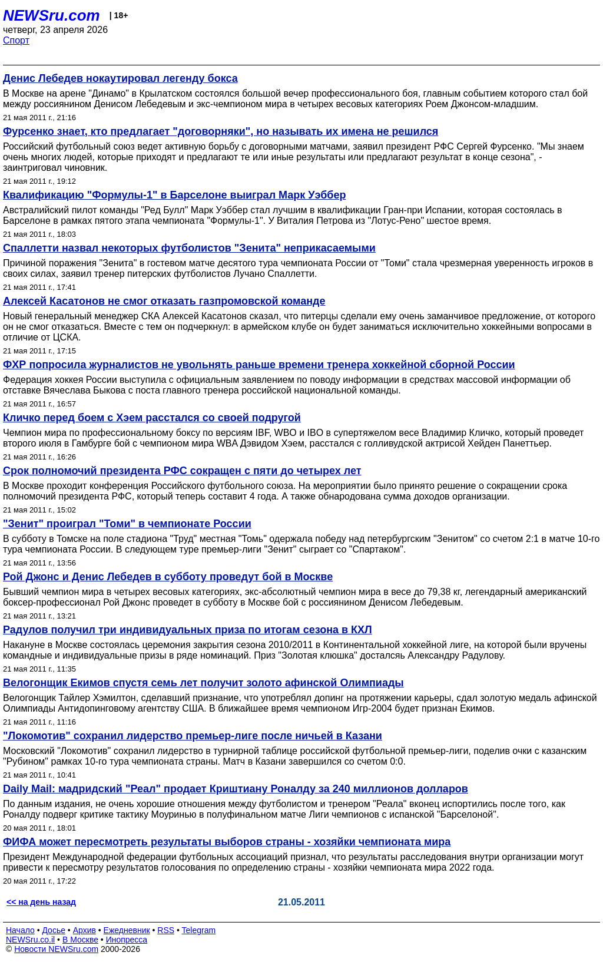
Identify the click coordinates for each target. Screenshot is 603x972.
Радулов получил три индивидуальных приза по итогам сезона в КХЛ (187, 630)
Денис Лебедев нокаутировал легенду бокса (120, 78)
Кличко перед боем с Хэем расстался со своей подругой (152, 418)
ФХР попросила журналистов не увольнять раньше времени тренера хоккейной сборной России (259, 365)
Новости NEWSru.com (56, 949)
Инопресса (127, 939)
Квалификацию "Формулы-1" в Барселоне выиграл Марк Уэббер (174, 195)
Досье (53, 930)
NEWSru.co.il (30, 939)
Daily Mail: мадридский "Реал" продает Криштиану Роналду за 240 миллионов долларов (235, 789)
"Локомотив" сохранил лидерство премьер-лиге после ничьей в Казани (192, 736)
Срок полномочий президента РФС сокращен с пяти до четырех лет (182, 471)
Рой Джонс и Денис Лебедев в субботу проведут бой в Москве (168, 577)
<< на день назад (41, 902)
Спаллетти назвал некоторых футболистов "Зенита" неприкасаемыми (189, 248)
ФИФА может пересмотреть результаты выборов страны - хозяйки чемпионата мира (226, 842)
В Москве (80, 939)
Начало (20, 930)
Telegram (199, 930)
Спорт (16, 40)
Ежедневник (127, 930)
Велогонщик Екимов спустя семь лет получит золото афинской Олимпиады (203, 683)
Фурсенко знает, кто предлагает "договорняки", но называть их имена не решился (220, 131)
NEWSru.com (51, 15)
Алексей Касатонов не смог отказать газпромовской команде (164, 301)
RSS (165, 930)
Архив (84, 930)
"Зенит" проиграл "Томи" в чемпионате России (127, 524)
